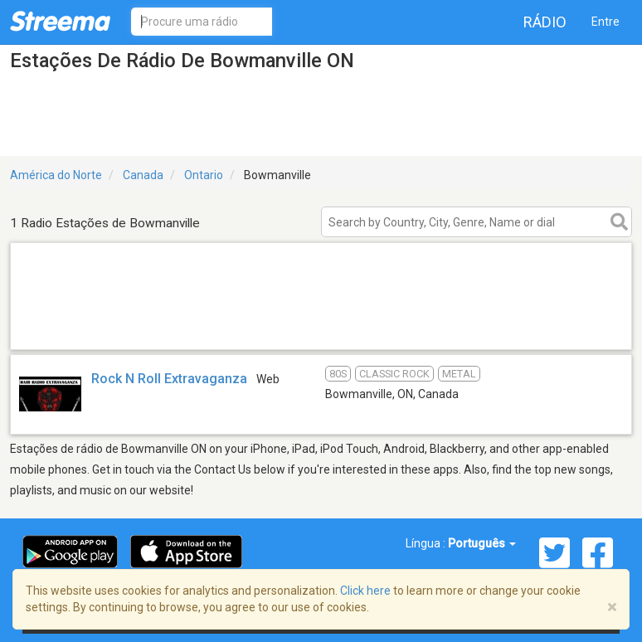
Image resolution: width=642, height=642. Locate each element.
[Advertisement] (321, 328)
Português (482, 543)
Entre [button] (605, 21)
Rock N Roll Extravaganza (169, 379)
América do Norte (56, 175)
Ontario (203, 175)
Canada (143, 175)
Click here (365, 590)
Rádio (545, 22)
